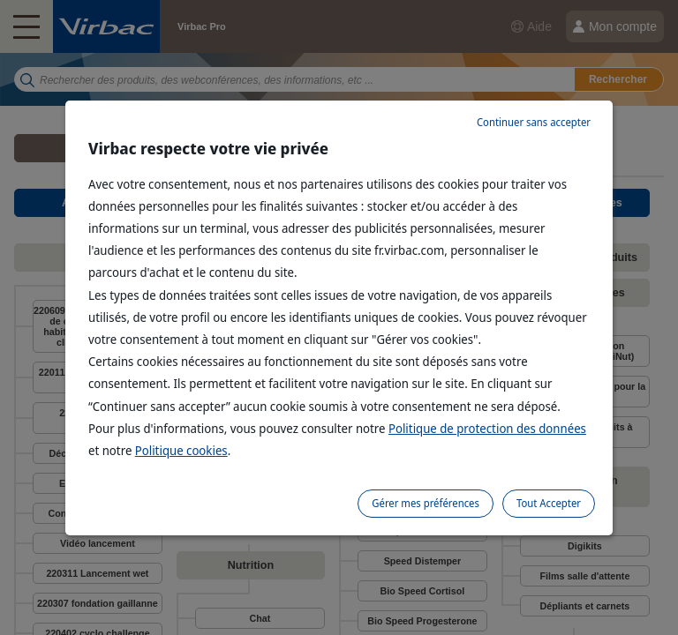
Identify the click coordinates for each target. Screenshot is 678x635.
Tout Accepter (548, 503)
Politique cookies (181, 450)
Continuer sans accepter (534, 122)
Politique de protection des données (487, 428)
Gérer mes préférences (425, 503)
